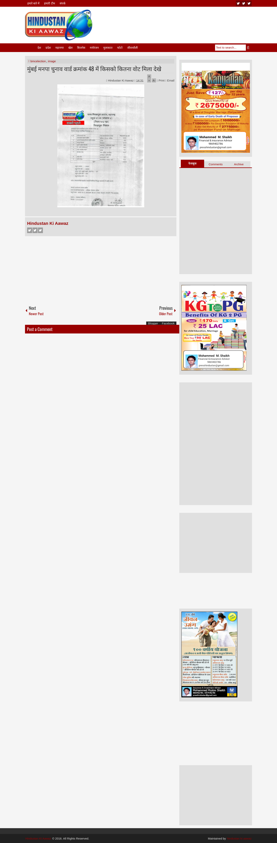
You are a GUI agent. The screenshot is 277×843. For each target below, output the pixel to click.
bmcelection (38, 61)
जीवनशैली (132, 47)
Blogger (153, 323)
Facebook (29, 230)
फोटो (120, 47)
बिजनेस (81, 47)
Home (31, 47)
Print (160, 80)
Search (249, 48)
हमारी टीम (49, 3)
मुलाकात (108, 47)
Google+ (40, 230)
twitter (243, 3)
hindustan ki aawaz (239, 838)
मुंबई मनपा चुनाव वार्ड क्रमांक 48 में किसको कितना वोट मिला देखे (94, 68)
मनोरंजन (94, 47)
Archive (239, 164)
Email (169, 80)
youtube (238, 3)
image (52, 61)
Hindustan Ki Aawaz (121, 80)
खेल (70, 47)
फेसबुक (192, 163)
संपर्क (63, 3)
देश (39, 47)
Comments (216, 164)
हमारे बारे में (33, 3)
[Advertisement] (182, 19)
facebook (249, 3)
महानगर (59, 47)
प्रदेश (48, 47)
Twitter (35, 230)
